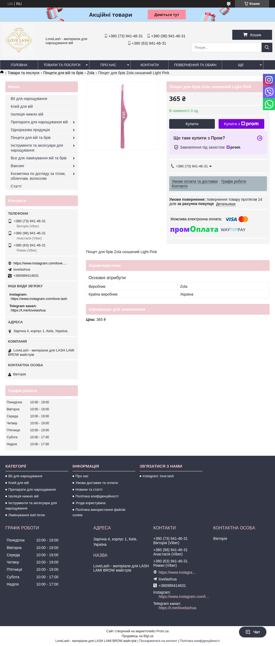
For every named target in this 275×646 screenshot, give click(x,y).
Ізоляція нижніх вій (27, 114)
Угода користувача (90, 503)
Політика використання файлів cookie (99, 512)
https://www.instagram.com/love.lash (40, 263)
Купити (192, 123)
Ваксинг (17, 166)
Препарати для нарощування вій (39, 122)
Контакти (149, 65)
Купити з (241, 123)
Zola (90, 73)
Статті (16, 186)
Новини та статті (88, 489)
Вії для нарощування (29, 98)
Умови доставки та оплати (96, 483)
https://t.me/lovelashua (28, 310)
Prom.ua (163, 631)
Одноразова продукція (30, 130)
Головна (19, 65)
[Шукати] (267, 47)
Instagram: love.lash (158, 476)
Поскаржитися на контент (158, 641)
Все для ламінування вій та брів (39, 158)
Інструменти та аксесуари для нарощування (37, 147)
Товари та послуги (62, 65)
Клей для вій (22, 106)
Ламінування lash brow (26, 515)
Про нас (108, 65)
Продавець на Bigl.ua (137, 636)
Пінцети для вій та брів (63, 73)
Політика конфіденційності (96, 496)
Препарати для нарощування (32, 489)
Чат (252, 632)
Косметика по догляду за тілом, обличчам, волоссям (38, 176)
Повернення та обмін (195, 65)
